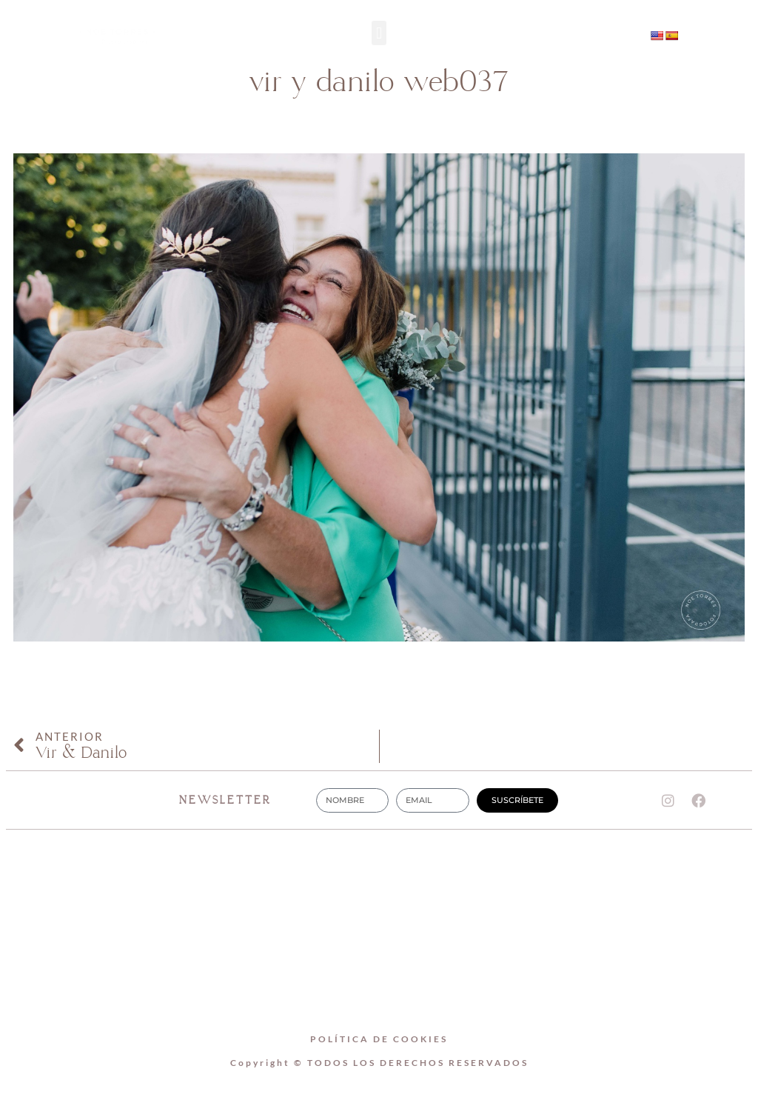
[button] (379, 33)
